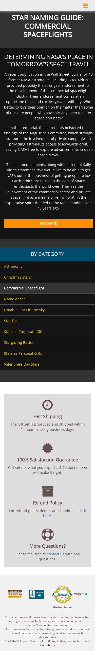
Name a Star (14, 299)
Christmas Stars (17, 277)
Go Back (48, 223)
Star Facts (12, 320)
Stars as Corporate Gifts (24, 331)
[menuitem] (47, 266)
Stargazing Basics (19, 342)
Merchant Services (62, 607)
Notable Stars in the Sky (24, 309)
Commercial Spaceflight (24, 288)
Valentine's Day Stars (22, 364)
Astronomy (13, 266)
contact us (55, 554)
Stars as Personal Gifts (23, 353)
